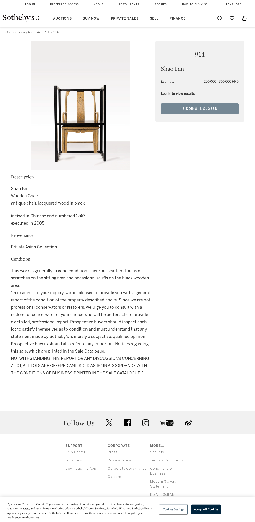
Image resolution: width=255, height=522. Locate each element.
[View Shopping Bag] (244, 18)
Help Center (75, 452)
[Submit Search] (219, 18)
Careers (114, 477)
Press (113, 452)
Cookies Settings (173, 509)
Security (157, 452)
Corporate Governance (127, 469)
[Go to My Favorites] (232, 18)
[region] (127, 509)
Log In (30, 4)
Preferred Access (64, 4)
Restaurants (129, 4)
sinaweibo (188, 423)
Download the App (80, 469)
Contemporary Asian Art (23, 32)
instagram (145, 422)
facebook (127, 422)
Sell (154, 19)
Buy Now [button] (91, 19)
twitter (109, 422)
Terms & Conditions (166, 460)
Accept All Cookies (206, 509)
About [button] (99, 4)
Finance (178, 19)
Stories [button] (161, 4)
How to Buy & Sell (196, 4)
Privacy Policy (119, 460)
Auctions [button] (62, 19)
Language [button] (233, 4)
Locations (73, 460)
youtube (167, 423)
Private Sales (125, 19)
